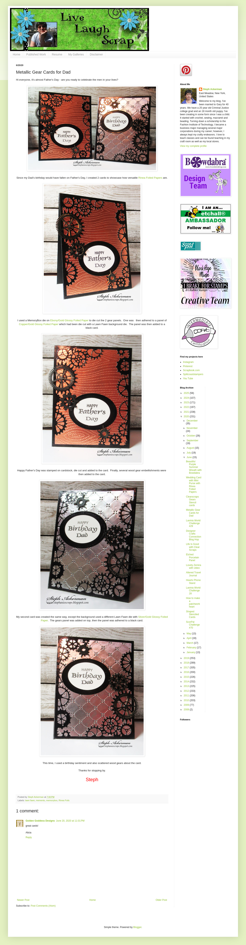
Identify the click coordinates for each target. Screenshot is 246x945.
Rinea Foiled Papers (150, 177)
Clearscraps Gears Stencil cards (192, 501)
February (192, 647)
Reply (29, 837)
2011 (187, 695)
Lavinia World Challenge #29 (193, 523)
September (192, 440)
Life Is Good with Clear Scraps (193, 547)
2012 (187, 691)
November (192, 428)
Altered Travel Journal (193, 574)
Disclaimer (96, 54)
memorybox (51, 800)
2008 (187, 709)
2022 (187, 407)
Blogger (137, 927)
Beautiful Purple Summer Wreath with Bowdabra (194, 467)
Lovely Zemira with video (193, 566)
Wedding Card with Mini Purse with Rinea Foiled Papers (193, 484)
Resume (57, 54)
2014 (187, 681)
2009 (187, 705)
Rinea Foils (64, 800)
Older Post (161, 900)
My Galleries (76, 54)
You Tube (188, 378)
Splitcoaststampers (193, 374)
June (189, 457)
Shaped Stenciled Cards (192, 614)
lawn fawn (30, 800)
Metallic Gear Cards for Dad (193, 513)
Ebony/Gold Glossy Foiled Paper (69, 320)
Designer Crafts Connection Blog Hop (193, 535)
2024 (187, 397)
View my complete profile (193, 146)
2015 (187, 677)
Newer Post (23, 900)
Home (16, 54)
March (190, 643)
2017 (187, 667)
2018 (187, 662)
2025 (187, 393)
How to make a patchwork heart (193, 602)
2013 (187, 686)
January (191, 652)
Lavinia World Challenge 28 (193, 590)
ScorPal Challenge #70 (193, 625)
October (191, 435)
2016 (187, 672)
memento (40, 800)
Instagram (188, 362)
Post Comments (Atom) (43, 905)
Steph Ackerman (212, 89)
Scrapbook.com (191, 370)
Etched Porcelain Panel (192, 557)
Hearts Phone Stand (193, 581)
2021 (187, 411)
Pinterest (187, 366)
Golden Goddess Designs (40, 820)
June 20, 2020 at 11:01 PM (70, 820)
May (189, 633)
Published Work (36, 54)
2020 (187, 416)
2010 (187, 700)
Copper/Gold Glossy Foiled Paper (38, 324)
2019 (187, 658)
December (192, 420)
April (189, 638)
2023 (187, 402)
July (189, 452)
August (191, 447)
